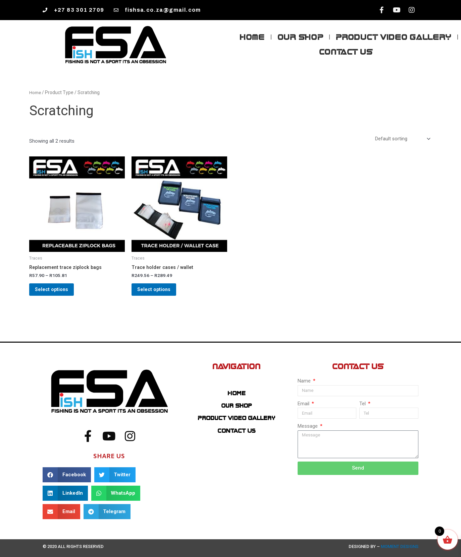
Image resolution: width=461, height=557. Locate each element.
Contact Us (346, 51)
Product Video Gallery (393, 37)
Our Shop (300, 37)
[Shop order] (402, 139)
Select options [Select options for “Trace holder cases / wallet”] (159, 293)
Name (305, 381)
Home (252, 37)
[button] (67, 474)
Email (304, 404)
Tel (363, 404)
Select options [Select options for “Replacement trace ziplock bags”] (56, 293)
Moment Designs (399, 546)
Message (308, 426)
